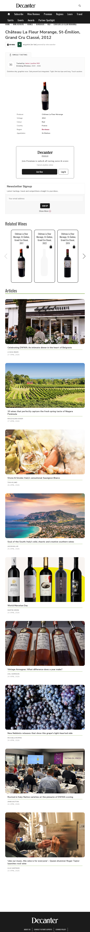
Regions (59, 14)
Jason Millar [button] (13, 546)
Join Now (39, 171)
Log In (63, 171)
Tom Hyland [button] (12, 482)
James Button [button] (13, 802)
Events (21, 20)
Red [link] (48, 24)
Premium (48, 14)
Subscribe (18, 14)
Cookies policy (61, 929)
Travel (79, 14)
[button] (18, 54)
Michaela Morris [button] (15, 738)
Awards (31, 20)
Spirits (11, 20)
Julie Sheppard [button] (14, 868)
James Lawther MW (32, 63)
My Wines (10, 44)
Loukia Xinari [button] (13, 352)
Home (7, 24)
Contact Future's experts (43, 929)
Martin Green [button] (13, 610)
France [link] (30, 24)
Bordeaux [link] (40, 24)
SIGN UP (45, 206)
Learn (70, 14)
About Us (27, 929)
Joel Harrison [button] (13, 674)
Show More (45, 211)
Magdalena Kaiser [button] (15, 419)
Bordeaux (45, 129)
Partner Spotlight (47, 20)
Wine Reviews (33, 14)
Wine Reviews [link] (18, 24)
